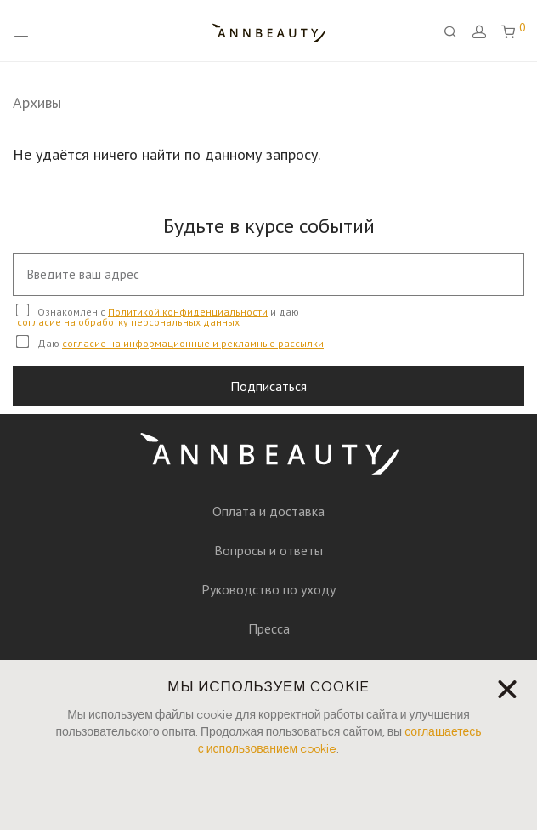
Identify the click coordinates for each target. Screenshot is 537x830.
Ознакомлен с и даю (158, 315)
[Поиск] (456, 32)
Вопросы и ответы (268, 550)
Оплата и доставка (268, 511)
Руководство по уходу (268, 589)
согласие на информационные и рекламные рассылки (193, 343)
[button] (507, 689)
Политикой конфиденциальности (188, 311)
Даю (170, 342)
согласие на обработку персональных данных (128, 322)
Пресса (269, 628)
